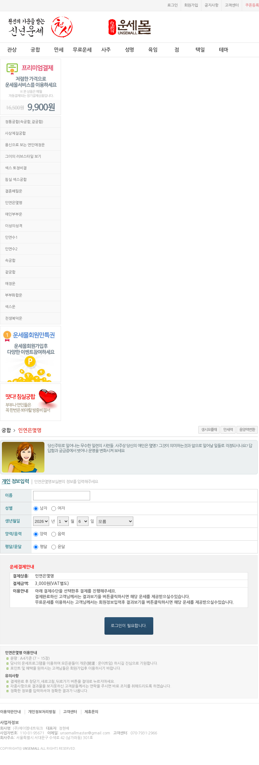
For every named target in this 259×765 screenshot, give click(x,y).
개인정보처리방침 (42, 712)
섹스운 (10, 307)
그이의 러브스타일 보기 (23, 156)
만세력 (228, 430)
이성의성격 (13, 226)
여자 (61, 508)
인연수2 (11, 249)
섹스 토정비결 (16, 168)
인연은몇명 (13, 203)
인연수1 (11, 237)
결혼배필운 (13, 191)
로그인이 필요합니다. (129, 626)
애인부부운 (13, 214)
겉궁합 (10, 272)
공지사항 (211, 5)
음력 (61, 534)
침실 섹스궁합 (16, 180)
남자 (43, 508)
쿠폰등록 (252, 5)
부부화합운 (13, 295)
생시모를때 (209, 430)
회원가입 (191, 5)
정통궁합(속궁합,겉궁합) (24, 122)
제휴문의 (91, 712)
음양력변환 (247, 430)
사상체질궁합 (15, 133)
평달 (43, 547)
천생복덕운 (13, 318)
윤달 (61, 547)
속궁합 (10, 260)
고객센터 (232, 5)
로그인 (172, 5)
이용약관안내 (10, 712)
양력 (43, 534)
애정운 (10, 284)
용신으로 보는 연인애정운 (25, 145)
